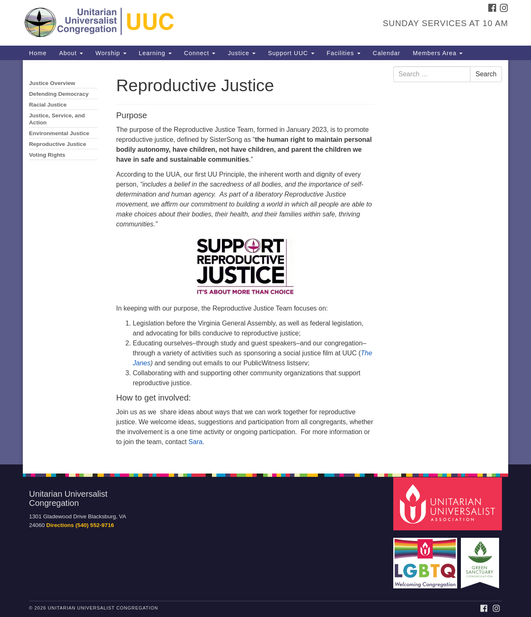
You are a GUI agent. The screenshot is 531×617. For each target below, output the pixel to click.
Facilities (343, 53)
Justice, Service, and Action (57, 119)
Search (486, 74)
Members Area (438, 53)
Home (37, 53)
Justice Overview (52, 83)
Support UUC (291, 53)
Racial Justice (48, 105)
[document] (265, 262)
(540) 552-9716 (95, 525)
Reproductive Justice (57, 144)
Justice (242, 53)
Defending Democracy (59, 94)
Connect (200, 53)
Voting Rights (47, 155)
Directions (60, 525)
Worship (111, 53)
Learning (155, 53)
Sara (195, 441)
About (71, 53)
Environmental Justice (59, 133)
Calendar (386, 53)
